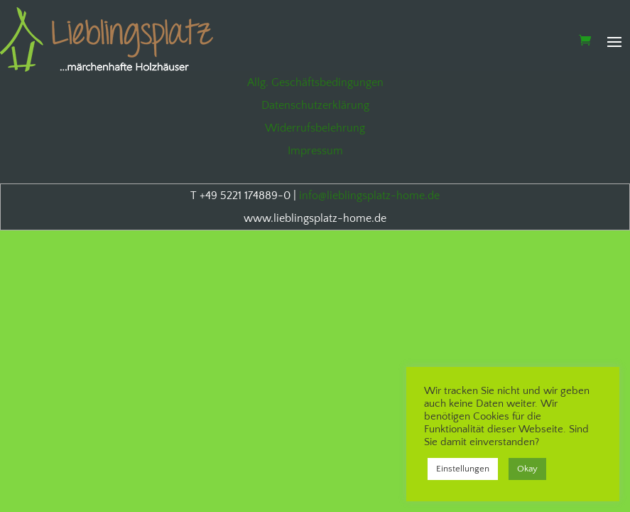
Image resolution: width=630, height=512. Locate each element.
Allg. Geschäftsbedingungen (315, 82)
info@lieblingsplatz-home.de (369, 195)
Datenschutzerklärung (315, 105)
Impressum (315, 150)
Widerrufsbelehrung (315, 128)
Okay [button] (527, 469)
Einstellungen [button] (462, 469)
